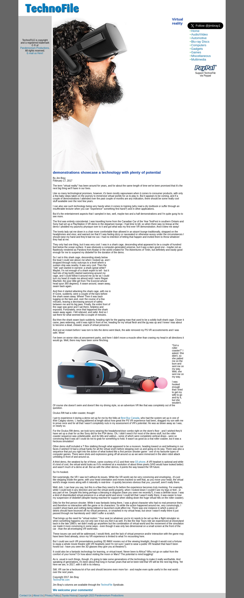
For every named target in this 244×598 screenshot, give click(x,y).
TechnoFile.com (61, 579)
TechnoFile (106, 584)
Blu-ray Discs (200, 41)
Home (195, 31)
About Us (38, 595)
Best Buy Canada (130, 418)
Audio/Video (199, 34)
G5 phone (140, 462)
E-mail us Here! (35, 53)
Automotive (199, 38)
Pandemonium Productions (34, 48)
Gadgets (197, 49)
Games (196, 52)
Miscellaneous (201, 56)
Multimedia (198, 59)
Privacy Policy (52, 595)
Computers (198, 45)
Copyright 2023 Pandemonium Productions (101, 595)
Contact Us (25, 595)
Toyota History (69, 595)
